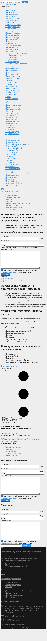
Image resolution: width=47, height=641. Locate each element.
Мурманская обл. (12, 101)
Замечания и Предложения (12, 626)
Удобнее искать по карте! (11, 284)
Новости (8, 199)
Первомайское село (12, 455)
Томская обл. (10, 156)
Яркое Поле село (11, 459)
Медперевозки (11, 195)
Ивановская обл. (11, 47)
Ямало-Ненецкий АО (13, 183)
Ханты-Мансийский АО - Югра (17, 173)
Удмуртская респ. (12, 165)
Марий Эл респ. (11, 93)
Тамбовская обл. (11, 150)
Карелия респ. (10, 66)
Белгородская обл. (12, 27)
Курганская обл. (11, 82)
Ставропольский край (13, 148)
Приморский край (12, 121)
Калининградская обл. (14, 55)
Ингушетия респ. (12, 49)
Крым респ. (9, 80)
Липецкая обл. (11, 88)
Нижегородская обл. (13, 105)
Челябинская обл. (12, 175)
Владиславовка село (13, 451)
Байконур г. (9, 23)
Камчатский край (12, 62)
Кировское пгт (11, 453)
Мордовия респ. (11, 95)
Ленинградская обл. (13, 86)
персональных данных (9, 276)
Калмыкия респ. (11, 58)
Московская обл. (11, 99)
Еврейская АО (10, 43)
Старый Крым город (13, 457)
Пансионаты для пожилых (11, 191)
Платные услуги (11, 205)
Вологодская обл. (12, 37)
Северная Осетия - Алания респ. (18, 144)
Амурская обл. (11, 16)
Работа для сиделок (13, 197)
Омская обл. (10, 111)
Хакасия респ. (10, 171)
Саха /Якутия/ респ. (13, 136)
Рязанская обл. (11, 128)
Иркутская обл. (11, 51)
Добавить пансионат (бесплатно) (18, 203)
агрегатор (8, 4)
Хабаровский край (12, 169)
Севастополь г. (11, 142)
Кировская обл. (11, 70)
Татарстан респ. (11, 152)
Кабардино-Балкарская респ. (16, 53)
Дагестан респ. (11, 41)
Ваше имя (5, 236)
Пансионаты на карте (10, 370)
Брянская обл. (10, 29)
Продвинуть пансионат (14, 207)
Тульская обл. (10, 158)
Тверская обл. (10, 154)
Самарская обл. (11, 130)
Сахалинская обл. (12, 138)
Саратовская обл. (12, 134)
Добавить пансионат (10, 580)
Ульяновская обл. (12, 167)
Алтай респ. (10, 12)
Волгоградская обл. (12, 35)
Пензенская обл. (11, 117)
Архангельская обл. (13, 18)
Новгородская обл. (12, 107)
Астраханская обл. (12, 21)
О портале (9, 201)
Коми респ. (9, 72)
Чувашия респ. (11, 179)
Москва (8, 97)
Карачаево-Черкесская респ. (16, 64)
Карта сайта (10, 209)
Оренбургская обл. (12, 113)
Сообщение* (6, 479)
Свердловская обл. (12, 140)
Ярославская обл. (12, 185)
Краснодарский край (13, 76)
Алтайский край (11, 14)
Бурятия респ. (10, 31)
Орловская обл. (11, 115)
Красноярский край (13, 78)
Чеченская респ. (11, 177)
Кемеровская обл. (12, 68)
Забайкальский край (13, 45)
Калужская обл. (11, 60)
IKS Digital (26, 638)
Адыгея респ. (10, 10)
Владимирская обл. (12, 33)
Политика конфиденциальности (13, 634)
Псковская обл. (11, 123)
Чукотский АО (11, 181)
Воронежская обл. (12, 39)
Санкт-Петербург (12, 132)
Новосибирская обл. (13, 109)
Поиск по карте (7, 282)
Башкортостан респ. (13, 25)
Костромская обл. (12, 74)
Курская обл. (10, 84)
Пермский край (11, 119)
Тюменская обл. (11, 163)
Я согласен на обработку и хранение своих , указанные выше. (19, 275)
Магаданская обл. (12, 90)
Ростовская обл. (11, 125)
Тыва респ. (9, 160)
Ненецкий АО (10, 103)
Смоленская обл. (11, 146)
